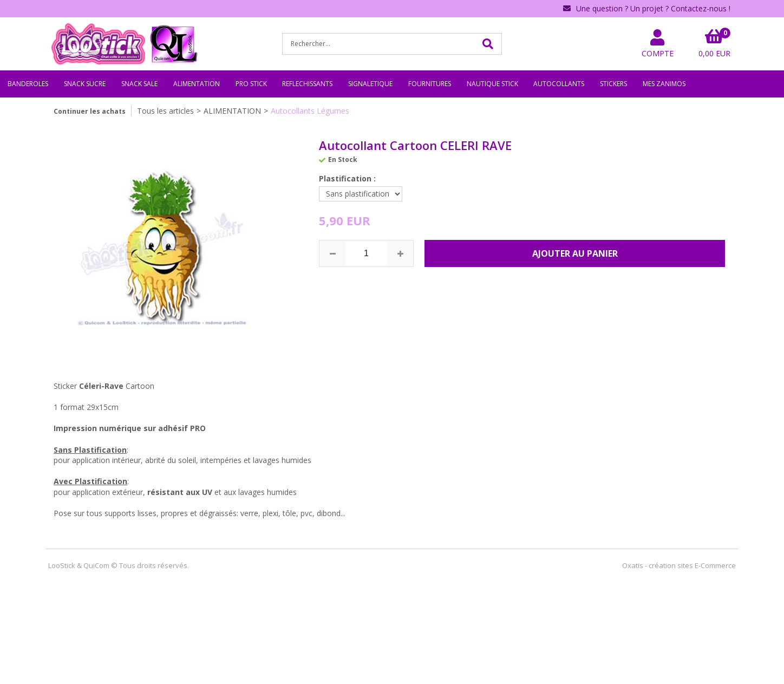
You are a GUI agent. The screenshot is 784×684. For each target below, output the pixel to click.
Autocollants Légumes (310, 111)
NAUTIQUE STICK (492, 83)
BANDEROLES (28, 83)
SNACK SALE (139, 83)
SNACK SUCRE (85, 83)
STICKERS (613, 83)
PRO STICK (251, 83)
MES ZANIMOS (664, 83)
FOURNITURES (429, 83)
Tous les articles (165, 111)
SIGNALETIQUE (370, 83)
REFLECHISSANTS (307, 83)
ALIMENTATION (196, 83)
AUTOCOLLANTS (558, 83)
